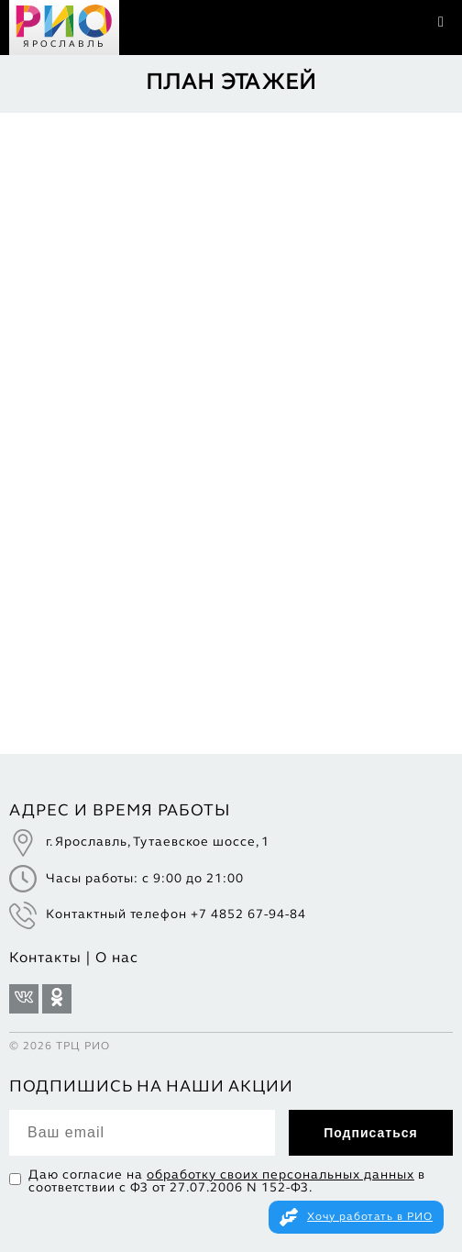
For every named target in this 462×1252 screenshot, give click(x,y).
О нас (116, 958)
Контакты (45, 958)
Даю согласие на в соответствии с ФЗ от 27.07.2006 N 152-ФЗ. (226, 1181)
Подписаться (371, 1132)
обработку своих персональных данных (280, 1175)
